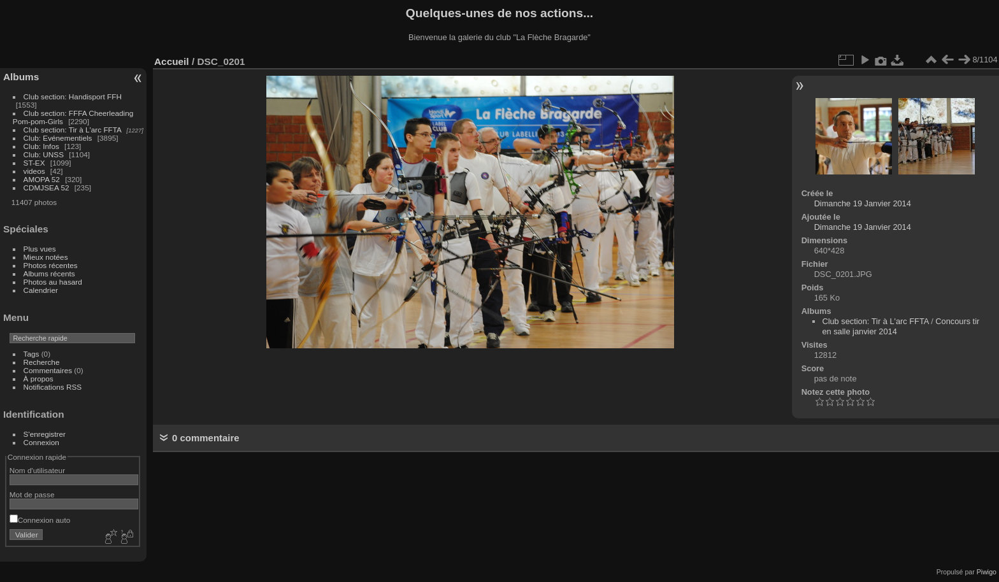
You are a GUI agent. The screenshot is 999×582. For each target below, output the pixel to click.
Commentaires (48, 370)
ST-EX (34, 163)
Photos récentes (51, 265)
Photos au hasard (53, 282)
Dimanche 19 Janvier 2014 (862, 203)
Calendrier (41, 290)
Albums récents (49, 273)
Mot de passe (32, 494)
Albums (21, 76)
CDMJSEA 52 (46, 187)
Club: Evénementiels (58, 138)
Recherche (42, 362)
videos (34, 171)
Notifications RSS (53, 387)
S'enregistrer (45, 434)
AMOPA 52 (42, 179)
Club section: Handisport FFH (73, 96)
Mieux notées (46, 257)
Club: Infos (41, 146)
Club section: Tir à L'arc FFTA (73, 129)
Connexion (41, 442)
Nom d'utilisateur (37, 470)
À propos (39, 378)
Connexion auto (40, 520)
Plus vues (40, 249)
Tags (32, 354)
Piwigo (986, 572)
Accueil (171, 61)
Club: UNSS (44, 154)
